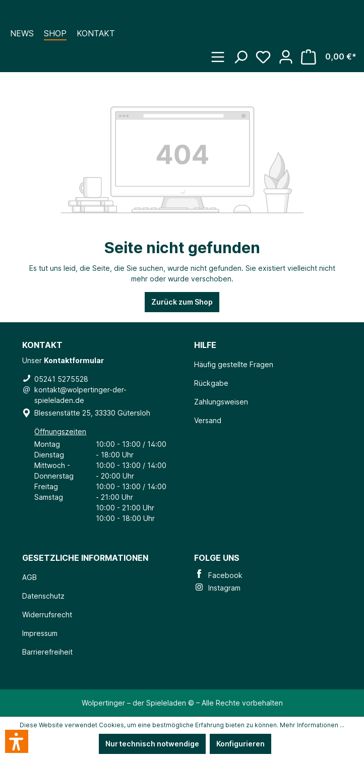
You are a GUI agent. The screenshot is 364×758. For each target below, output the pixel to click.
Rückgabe (211, 383)
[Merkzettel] (267, 52)
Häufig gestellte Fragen (233, 364)
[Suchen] (244, 52)
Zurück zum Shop (182, 302)
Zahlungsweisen (221, 401)
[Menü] (221, 52)
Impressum (39, 633)
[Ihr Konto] (289, 52)
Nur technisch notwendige (152, 743)
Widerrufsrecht (47, 614)
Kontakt (96, 33)
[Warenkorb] (332, 53)
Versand (207, 420)
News (22, 33)
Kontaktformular (74, 360)
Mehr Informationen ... (312, 725)
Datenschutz (43, 596)
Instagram (217, 588)
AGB (29, 577)
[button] (16, 741)
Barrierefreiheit (47, 652)
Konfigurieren (240, 743)
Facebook (218, 575)
